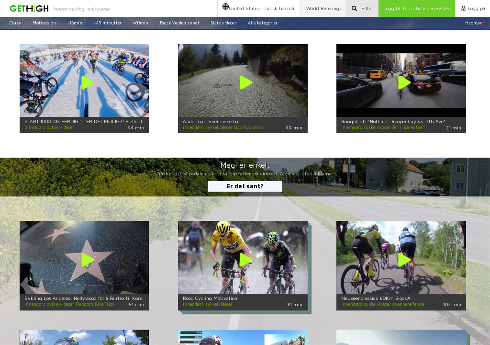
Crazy (15, 22)
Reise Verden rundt (180, 22)
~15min (74, 22)
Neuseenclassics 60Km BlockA (376, 298)
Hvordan (475, 22)
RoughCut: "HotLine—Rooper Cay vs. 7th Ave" (393, 121)
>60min (140, 22)
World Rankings (324, 8)
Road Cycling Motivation (210, 298)
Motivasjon (44, 22)
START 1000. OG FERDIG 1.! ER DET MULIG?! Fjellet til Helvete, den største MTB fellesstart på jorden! (137, 121)
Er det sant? (245, 186)
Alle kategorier (263, 22)
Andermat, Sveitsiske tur (211, 121)
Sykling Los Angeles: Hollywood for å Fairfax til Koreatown (90, 298)
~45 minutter (108, 22)
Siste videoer (223, 22)
